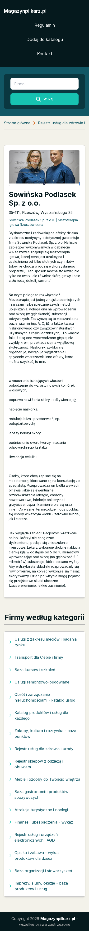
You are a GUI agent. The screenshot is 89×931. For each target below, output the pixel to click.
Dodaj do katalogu (44, 39)
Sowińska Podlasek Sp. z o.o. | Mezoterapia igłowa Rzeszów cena (43, 222)
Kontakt (44, 53)
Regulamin (44, 25)
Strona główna (17, 123)
